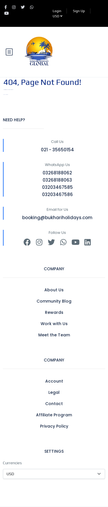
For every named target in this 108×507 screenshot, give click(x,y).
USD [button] (57, 16)
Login (57, 11)
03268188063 (57, 180)
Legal (54, 392)
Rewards (54, 312)
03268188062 (57, 173)
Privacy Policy (54, 426)
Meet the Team (54, 335)
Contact (54, 404)
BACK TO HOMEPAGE (5, 94)
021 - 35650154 (57, 150)
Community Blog (54, 301)
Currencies (12, 463)
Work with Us (54, 324)
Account (54, 381)
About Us (54, 290)
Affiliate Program (54, 415)
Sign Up (79, 11)
